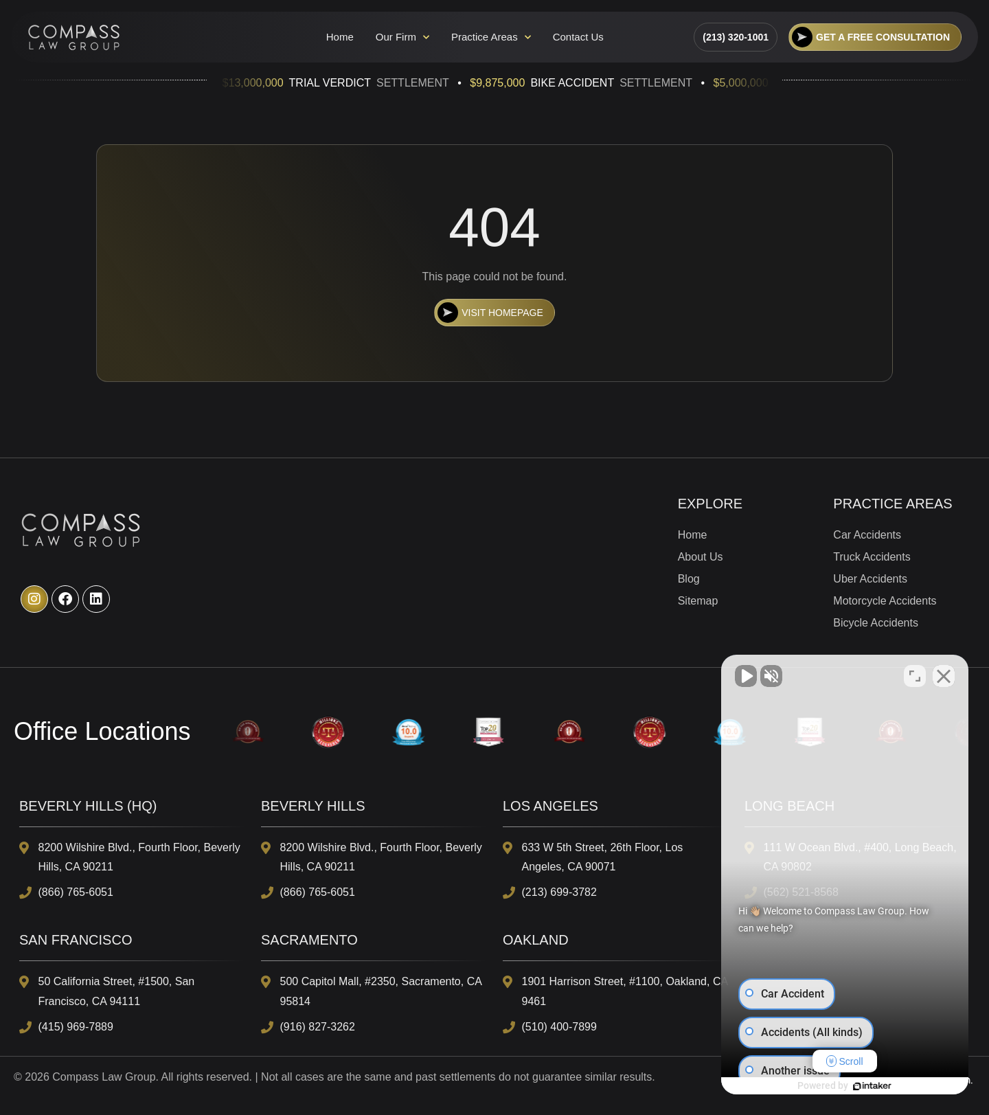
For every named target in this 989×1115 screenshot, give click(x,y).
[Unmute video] (746, 676)
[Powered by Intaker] (872, 1086)
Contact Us (578, 37)
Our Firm (402, 37)
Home (340, 37)
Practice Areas (491, 37)
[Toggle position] (915, 676)
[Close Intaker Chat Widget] (944, 676)
